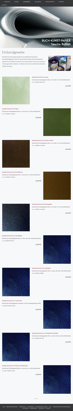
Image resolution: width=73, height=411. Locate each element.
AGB (4, 406)
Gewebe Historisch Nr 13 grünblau (41, 268)
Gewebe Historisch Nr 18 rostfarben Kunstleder (45, 333)
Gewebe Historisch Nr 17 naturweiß (12, 300)
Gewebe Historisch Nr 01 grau (40, 77)
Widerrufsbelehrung (12, 406)
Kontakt (48, 408)
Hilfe (50, 406)
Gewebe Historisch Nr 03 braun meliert (42, 140)
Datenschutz (22, 406)
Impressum (41, 408)
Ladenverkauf (33, 408)
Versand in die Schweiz (41, 406)
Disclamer (25, 408)
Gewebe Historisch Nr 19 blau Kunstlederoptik (15, 365)
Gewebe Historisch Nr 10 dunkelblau (12, 236)
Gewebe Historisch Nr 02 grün (10, 109)
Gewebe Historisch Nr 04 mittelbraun (12, 172)
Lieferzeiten (30, 406)
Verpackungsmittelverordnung (61, 406)
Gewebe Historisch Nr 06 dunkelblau (42, 204)
